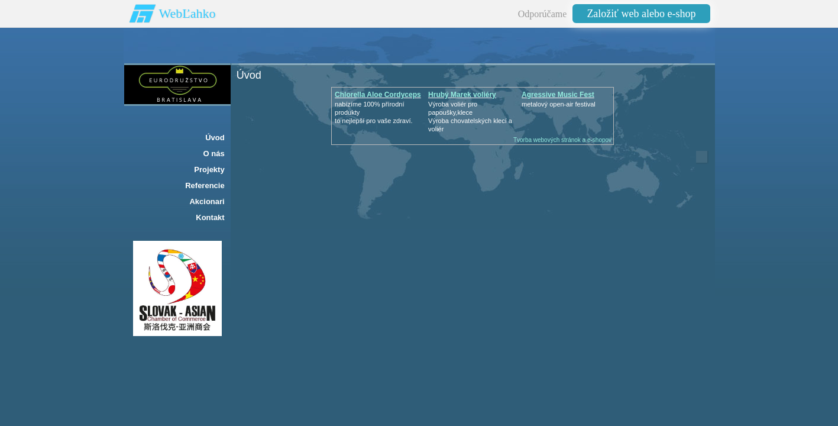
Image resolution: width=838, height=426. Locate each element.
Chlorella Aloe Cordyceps (378, 95)
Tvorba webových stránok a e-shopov (562, 140)
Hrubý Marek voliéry (462, 95)
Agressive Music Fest (558, 95)
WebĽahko (187, 13)
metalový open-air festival (559, 104)
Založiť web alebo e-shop (641, 14)
